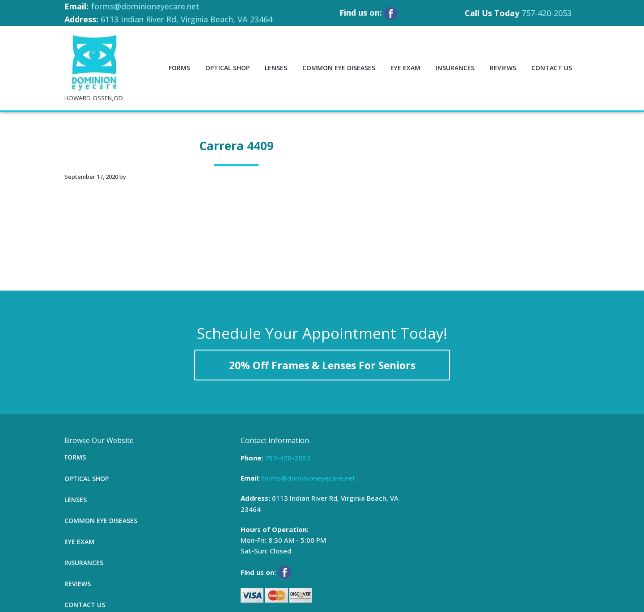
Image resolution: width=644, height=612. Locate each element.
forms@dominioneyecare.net (145, 6)
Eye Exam (79, 541)
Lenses (75, 499)
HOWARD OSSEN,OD (93, 98)
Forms (75, 457)
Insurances (83, 562)
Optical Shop (86, 478)
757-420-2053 (546, 13)
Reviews (77, 583)
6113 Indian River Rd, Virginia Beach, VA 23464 (186, 19)
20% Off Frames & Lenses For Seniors (322, 365)
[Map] (498, 503)
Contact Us (84, 604)
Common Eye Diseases (100, 520)
